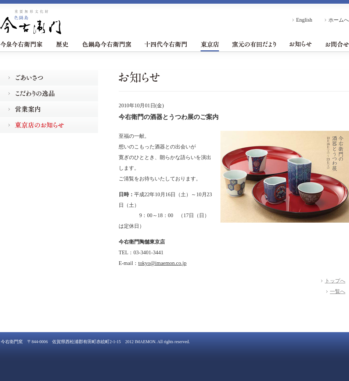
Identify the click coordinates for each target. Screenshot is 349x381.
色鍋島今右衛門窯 (106, 44)
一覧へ (337, 291)
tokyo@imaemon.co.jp (162, 263)
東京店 (210, 44)
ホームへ (338, 20)
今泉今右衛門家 (21, 44)
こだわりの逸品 (49, 93)
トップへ (335, 281)
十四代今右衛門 (165, 44)
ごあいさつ (49, 78)
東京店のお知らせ (49, 125)
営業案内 (49, 109)
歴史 (62, 44)
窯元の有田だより (254, 44)
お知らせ (300, 44)
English (304, 20)
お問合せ (337, 44)
